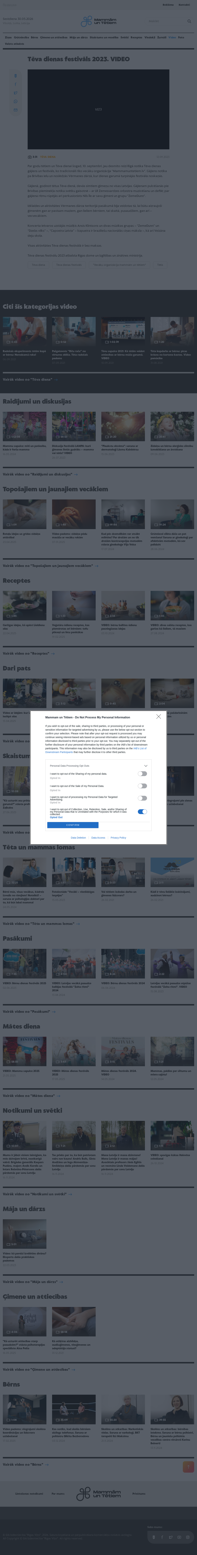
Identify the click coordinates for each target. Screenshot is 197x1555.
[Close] (159, 717)
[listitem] (98, 766)
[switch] (142, 773)
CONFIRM (73, 825)
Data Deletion (78, 837)
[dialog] (98, 777)
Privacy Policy (118, 837)
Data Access (98, 837)
